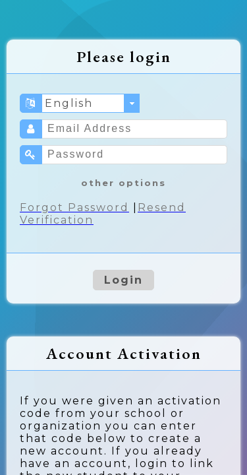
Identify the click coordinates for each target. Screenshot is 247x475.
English (69, 103)
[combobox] (91, 103)
